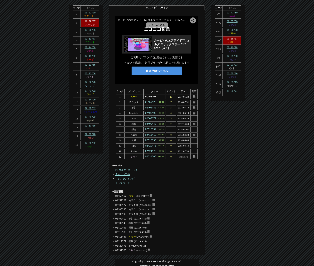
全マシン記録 (122, 172)
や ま (232, 67)
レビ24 (232, 24)
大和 (134, 138)
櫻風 (134, 122)
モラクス (134, 101)
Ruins (134, 149)
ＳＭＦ (134, 154)
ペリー (134, 96)
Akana (134, 133)
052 (134, 117)
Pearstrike (134, 112)
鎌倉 (134, 128)
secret (232, 15)
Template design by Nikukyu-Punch (157, 263)
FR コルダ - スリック (126, 167)
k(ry (134, 144)
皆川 (134, 107)
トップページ (122, 180)
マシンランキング (125, 176)
